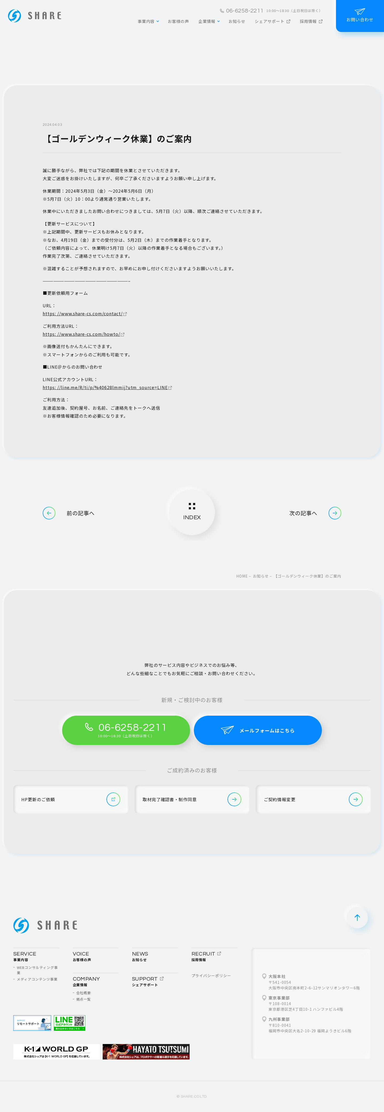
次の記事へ (315, 513)
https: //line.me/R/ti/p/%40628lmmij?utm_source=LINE (105, 387)
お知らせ (261, 576)
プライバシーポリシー (211, 975)
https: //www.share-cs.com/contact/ (83, 313)
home (242, 576)
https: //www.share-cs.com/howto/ (81, 334)
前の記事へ (69, 513)
